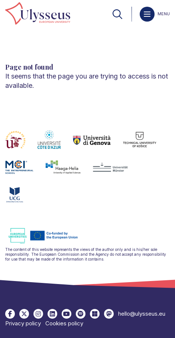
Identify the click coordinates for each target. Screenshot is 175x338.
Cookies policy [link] (64, 323)
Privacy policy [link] (23, 323)
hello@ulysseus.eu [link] (141, 313)
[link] (37, 14)
